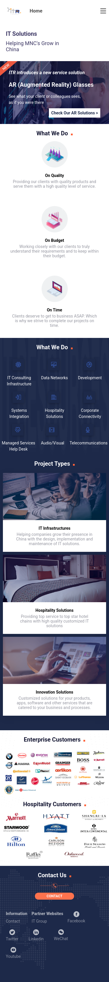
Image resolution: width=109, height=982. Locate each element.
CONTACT (54, 896)
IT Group (39, 921)
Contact (13, 921)
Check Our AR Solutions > (74, 113)
